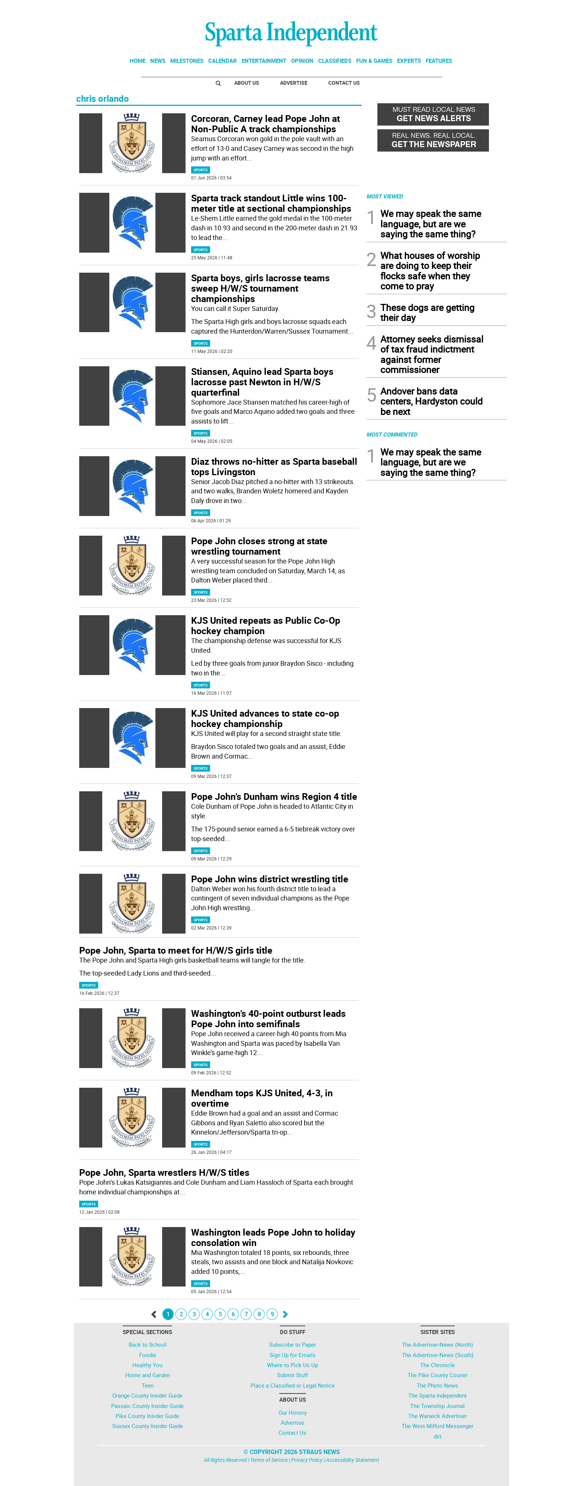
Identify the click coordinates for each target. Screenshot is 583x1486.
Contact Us (344, 82)
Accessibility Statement (352, 1459)
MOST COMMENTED (391, 434)
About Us (246, 82)
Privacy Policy (307, 1459)
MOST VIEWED (384, 196)
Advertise (293, 82)
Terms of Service (269, 1459)
